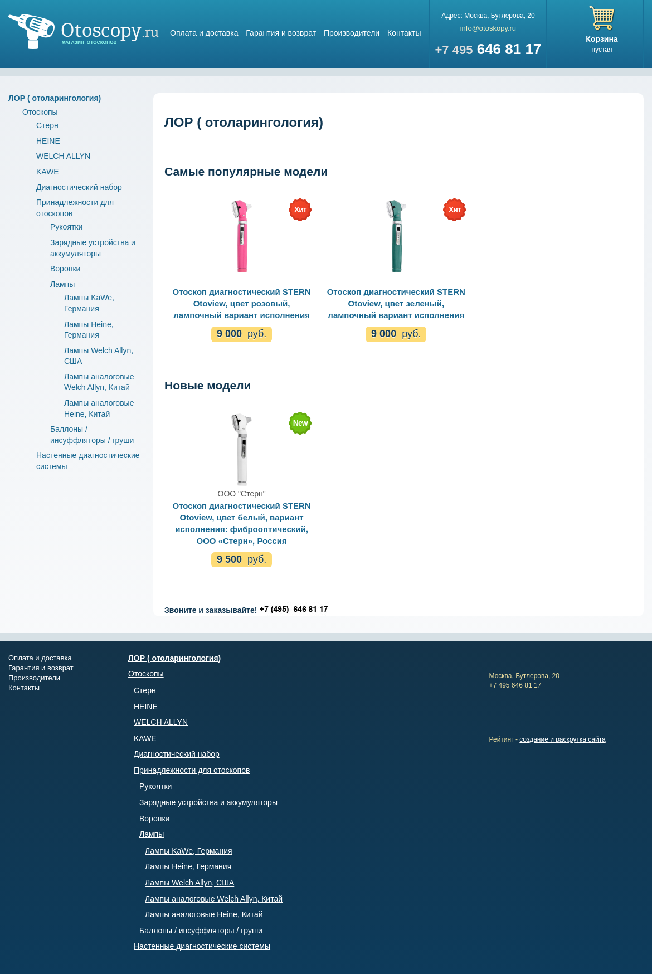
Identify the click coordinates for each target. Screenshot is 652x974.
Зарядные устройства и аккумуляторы (208, 802)
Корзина (601, 39)
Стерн (47, 125)
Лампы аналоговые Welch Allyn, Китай (214, 898)
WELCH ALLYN (63, 156)
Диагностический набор (79, 187)
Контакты (404, 32)
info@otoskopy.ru (488, 28)
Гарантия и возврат (281, 32)
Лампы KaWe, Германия (188, 850)
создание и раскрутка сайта (562, 739)
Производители (351, 32)
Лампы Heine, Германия (188, 866)
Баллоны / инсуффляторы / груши (200, 930)
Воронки (65, 268)
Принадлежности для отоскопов (192, 770)
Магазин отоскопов (83, 31)
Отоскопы (40, 112)
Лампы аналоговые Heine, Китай (204, 914)
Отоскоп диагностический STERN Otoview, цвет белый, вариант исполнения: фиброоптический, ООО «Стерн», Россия (241, 523)
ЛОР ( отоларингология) (54, 98)
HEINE (48, 141)
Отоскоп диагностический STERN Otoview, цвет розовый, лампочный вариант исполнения (241, 303)
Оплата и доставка (204, 32)
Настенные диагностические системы (202, 946)
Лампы (62, 284)
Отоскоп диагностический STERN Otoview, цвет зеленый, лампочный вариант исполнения (396, 303)
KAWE (47, 171)
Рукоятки (66, 226)
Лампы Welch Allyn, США (189, 882)
